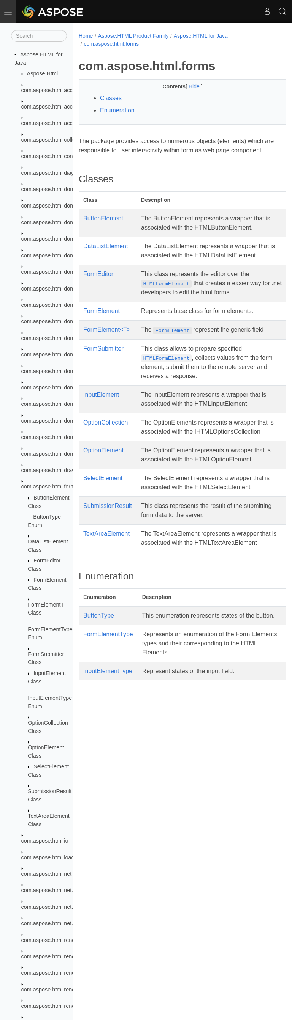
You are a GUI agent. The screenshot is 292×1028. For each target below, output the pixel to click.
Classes (111, 98)
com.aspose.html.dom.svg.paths (60, 371)
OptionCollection (105, 440)
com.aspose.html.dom (48, 189)
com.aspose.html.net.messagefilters (65, 907)
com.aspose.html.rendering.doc (59, 956)
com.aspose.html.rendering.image (62, 989)
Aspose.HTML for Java (201, 36)
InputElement (101, 413)
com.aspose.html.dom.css (52, 239)
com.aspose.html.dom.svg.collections (66, 305)
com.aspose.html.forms (49, 487)
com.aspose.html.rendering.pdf (59, 1006)
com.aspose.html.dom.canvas (57, 222)
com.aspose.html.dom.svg (53, 289)
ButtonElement (103, 227)
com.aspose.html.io (44, 841)
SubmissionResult (107, 533)
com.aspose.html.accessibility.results (66, 107)
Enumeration (117, 110)
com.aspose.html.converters (55, 156)
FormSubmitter (103, 367)
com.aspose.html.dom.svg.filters (60, 354)
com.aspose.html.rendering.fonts (61, 973)
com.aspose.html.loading (51, 857)
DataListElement (105, 255)
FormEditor (98, 292)
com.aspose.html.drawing (52, 470)
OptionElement (103, 477)
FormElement (101, 329)
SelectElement (102, 505)
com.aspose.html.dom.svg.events (62, 338)
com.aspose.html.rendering (54, 940)
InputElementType (107, 717)
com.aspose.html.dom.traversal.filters (66, 421)
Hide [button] (187, 86)
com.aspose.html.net (46, 874)
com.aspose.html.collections (55, 140)
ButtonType (98, 652)
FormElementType (108, 680)
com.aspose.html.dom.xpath (55, 454)
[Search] (39, 36)
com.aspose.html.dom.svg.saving (61, 388)
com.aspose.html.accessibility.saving (65, 123)
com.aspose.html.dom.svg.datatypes (65, 321)
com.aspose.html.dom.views (55, 437)
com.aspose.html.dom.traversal (59, 404)
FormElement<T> (106, 348)
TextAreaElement (106, 561)
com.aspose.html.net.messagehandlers (68, 923)
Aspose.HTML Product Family (133, 36)
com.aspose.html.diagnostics (56, 173)
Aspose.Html (42, 73)
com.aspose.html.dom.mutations (60, 272)
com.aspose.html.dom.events (56, 255)
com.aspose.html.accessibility (57, 90)
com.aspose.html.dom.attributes (60, 206)
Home (86, 36)
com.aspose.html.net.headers (57, 890)
